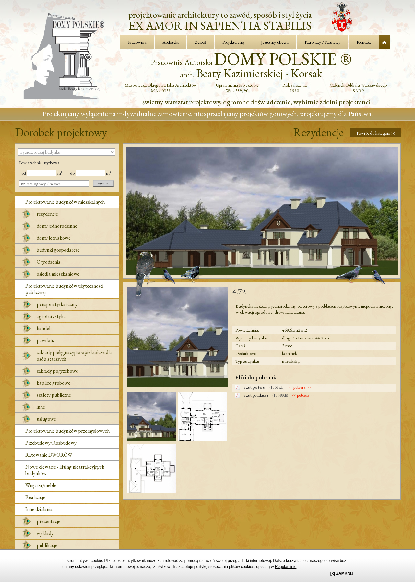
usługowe (46, 418)
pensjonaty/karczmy (57, 304)
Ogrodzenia (48, 261)
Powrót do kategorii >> (377, 133)
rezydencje (47, 213)
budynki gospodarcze (58, 249)
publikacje (47, 545)
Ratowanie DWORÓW (48, 454)
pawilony (46, 340)
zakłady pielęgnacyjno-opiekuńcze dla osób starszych (74, 355)
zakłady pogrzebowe (57, 370)
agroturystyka (51, 316)
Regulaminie (286, 566)
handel (43, 328)
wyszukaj (103, 183)
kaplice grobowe (53, 382)
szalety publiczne (54, 394)
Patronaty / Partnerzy (322, 42)
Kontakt (364, 42)
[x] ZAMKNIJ (341, 573)
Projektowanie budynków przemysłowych (67, 430)
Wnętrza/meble (40, 485)
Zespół (200, 42)
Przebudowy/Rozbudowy (51, 442)
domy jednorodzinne (57, 225)
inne (41, 406)
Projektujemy (233, 42)
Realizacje (35, 497)
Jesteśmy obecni (275, 42)
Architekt (170, 42)
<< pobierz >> (300, 388)
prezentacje (48, 521)
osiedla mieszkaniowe (58, 273)
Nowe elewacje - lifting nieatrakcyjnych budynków (64, 470)
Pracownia (137, 42)
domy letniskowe (54, 237)
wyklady (45, 533)
